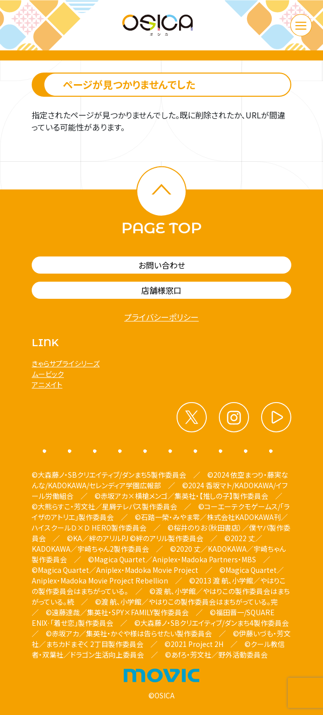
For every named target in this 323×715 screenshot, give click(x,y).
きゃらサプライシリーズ (66, 363)
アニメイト (47, 384)
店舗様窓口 (161, 290)
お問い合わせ (161, 265)
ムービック (48, 374)
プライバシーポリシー (161, 317)
